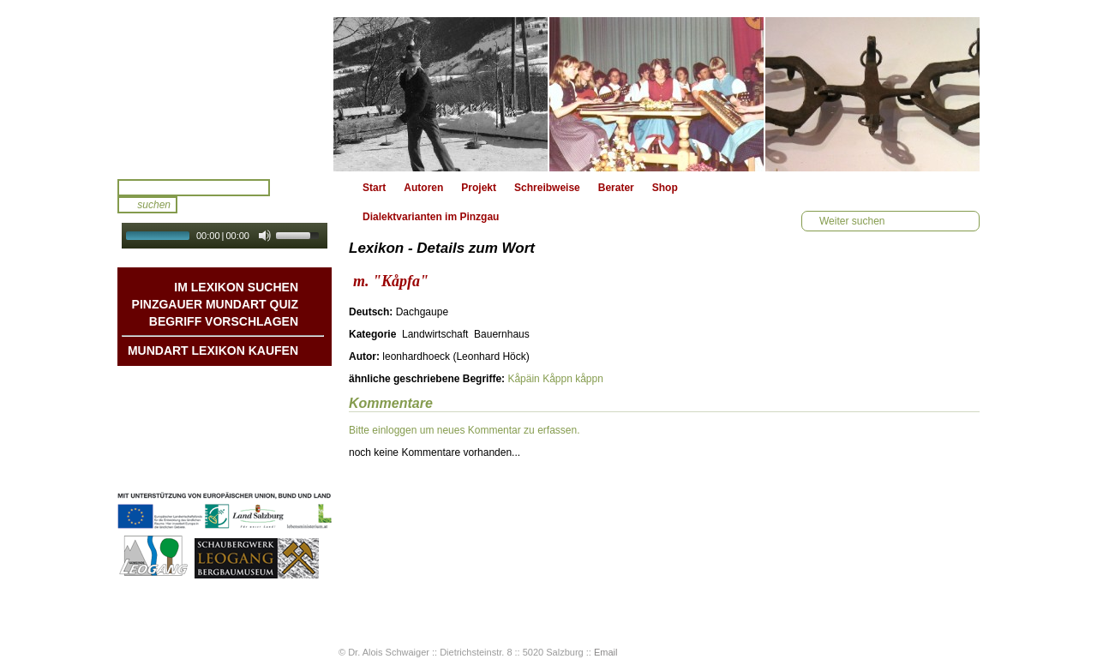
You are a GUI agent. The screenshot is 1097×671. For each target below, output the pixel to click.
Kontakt (279, 434)
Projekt (478, 188)
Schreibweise (547, 188)
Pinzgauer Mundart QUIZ (215, 304)
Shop (665, 188)
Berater (616, 188)
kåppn (589, 379)
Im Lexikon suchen (236, 287)
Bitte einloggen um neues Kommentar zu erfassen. (464, 430)
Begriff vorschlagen (223, 321)
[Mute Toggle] (265, 236)
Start (374, 188)
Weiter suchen (851, 221)
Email (606, 652)
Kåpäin (523, 379)
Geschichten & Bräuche (240, 400)
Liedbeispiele (265, 417)
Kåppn (557, 379)
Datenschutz (267, 469)
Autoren (423, 188)
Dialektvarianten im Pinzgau (431, 217)
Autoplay (236, 254)
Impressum (270, 452)
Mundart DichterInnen (245, 383)
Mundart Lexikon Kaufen (213, 350)
